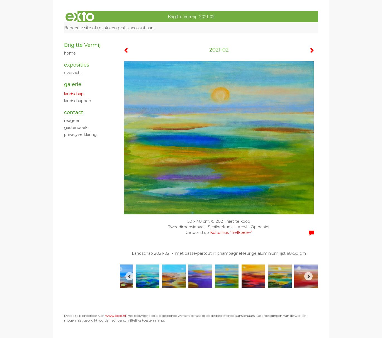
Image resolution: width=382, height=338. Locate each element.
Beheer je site (77, 27)
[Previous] (129, 276)
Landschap (74, 93)
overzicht (73, 72)
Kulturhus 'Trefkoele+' (231, 232)
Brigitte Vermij (182, 16)
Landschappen (77, 100)
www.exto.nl (115, 315)
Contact (73, 112)
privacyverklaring (80, 134)
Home (70, 53)
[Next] (308, 276)
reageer (71, 120)
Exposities (76, 65)
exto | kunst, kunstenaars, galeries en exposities (80, 16)
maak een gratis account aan (125, 27)
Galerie (72, 84)
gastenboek (75, 127)
